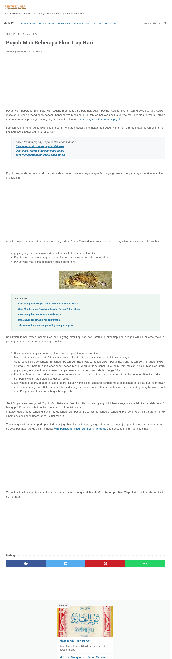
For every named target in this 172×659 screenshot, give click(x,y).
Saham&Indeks (134, 328)
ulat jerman (158, 341)
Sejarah (150, 328)
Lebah (141, 270)
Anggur (150, 174)
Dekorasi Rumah (150, 213)
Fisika (150, 225)
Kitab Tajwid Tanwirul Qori (143, 62)
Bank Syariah (133, 187)
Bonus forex (150, 193)
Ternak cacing (149, 334)
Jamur (129, 251)
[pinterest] (72, 610)
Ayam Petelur (133, 181)
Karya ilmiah (132, 257)
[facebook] (19, 610)
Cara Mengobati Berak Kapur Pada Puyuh (40, 327)
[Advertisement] (59, 81)
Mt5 (128, 289)
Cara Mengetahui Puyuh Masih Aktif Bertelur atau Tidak (48, 316)
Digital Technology (135, 219)
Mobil (129, 283)
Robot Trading (133, 321)
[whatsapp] (99, 610)
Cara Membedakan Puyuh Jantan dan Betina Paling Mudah (49, 322)
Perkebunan (84, 21)
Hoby (158, 238)
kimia (153, 264)
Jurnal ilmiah (144, 251)
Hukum (130, 245)
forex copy (131, 232)
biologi (147, 187)
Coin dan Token (147, 200)
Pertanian (66, 21)
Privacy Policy (102, 653)
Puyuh (99, 21)
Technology (132, 334)
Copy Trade (132, 213)
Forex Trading (148, 232)
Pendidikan (30, 21)
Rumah (149, 321)
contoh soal (152, 206)
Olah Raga (140, 289)
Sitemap (118, 653)
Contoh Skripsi (134, 206)
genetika (130, 238)
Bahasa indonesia (153, 181)
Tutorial (144, 341)
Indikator (142, 245)
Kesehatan (149, 257)
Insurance (157, 245)
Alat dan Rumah (146, 168)
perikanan (151, 302)
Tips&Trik (131, 341)
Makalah (112, 21)
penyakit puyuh (134, 302)
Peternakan (48, 21)
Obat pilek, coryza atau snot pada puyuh (40, 159)
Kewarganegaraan (136, 264)
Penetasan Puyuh (151, 296)
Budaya (130, 200)
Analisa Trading (134, 174)
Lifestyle (152, 270)
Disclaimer (86, 653)
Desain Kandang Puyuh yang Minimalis (39, 333)
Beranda (11, 21)
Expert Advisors (134, 225)
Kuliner (130, 270)
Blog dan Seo (133, 193)
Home (86, 646)
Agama (130, 168)
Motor (156, 283)
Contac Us (66, 653)
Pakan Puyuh (157, 289)
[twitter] (46, 610)
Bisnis (158, 187)
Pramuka (147, 315)
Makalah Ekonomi (149, 277)
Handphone (145, 238)
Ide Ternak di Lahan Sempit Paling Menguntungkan (45, 338)
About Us (54, 653)
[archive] (136, 359)
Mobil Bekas (142, 283)
